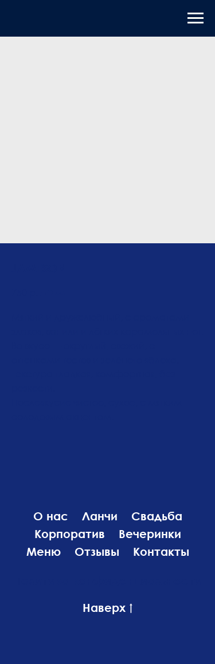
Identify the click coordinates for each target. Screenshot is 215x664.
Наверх (107, 607)
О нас (50, 516)
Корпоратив (69, 533)
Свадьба (156, 516)
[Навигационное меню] (195, 18)
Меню (43, 551)
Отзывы (97, 551)
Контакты (161, 551)
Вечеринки (150, 533)
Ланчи (100, 516)
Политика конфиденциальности (107, 580)
